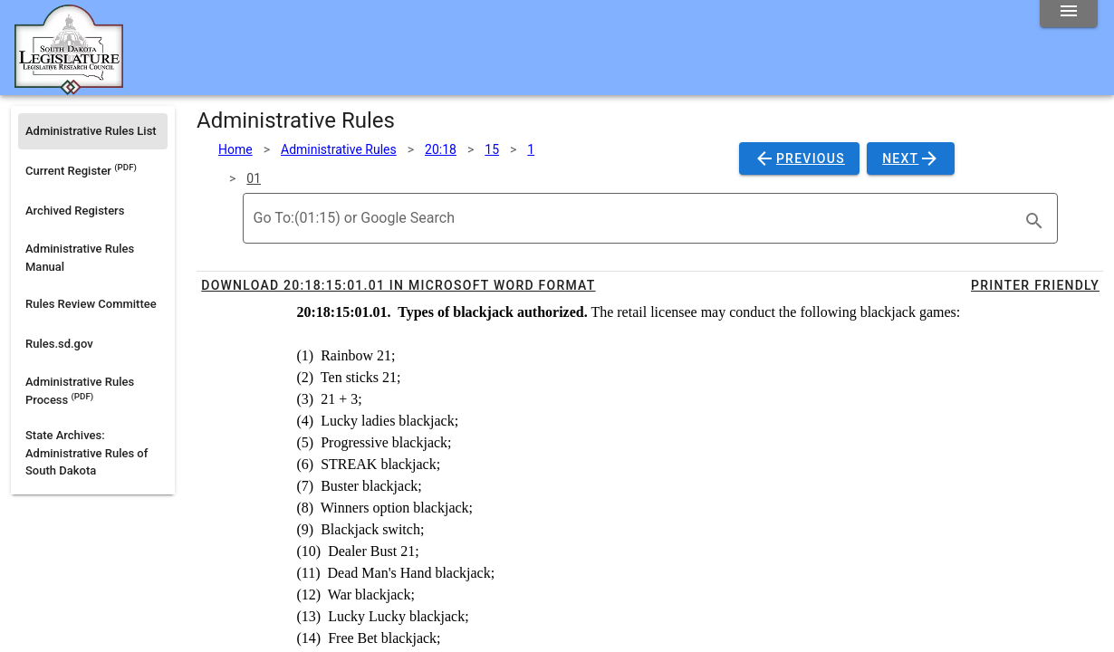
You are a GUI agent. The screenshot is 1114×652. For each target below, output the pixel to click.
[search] (1034, 221)
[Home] (68, 88)
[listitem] (93, 131)
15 (492, 149)
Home (235, 149)
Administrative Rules (339, 149)
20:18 (440, 149)
